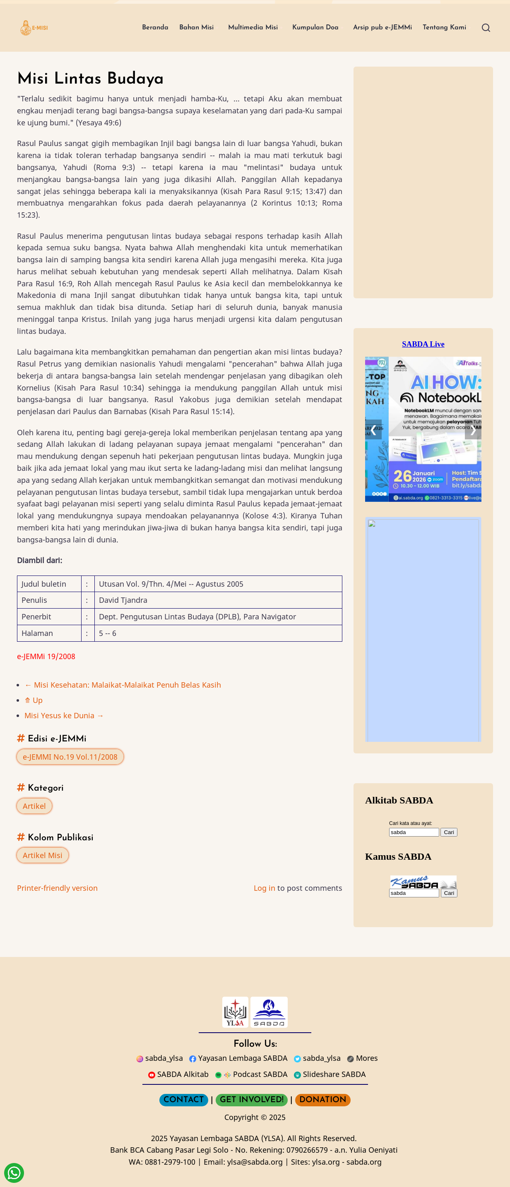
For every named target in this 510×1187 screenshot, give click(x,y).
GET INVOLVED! (252, 1100)
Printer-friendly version (57, 888)
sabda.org (364, 1162)
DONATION (322, 1100)
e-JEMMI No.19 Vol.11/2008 (70, 757)
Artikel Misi (43, 855)
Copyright (241, 1117)
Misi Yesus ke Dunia (64, 715)
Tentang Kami (441, 27)
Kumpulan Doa (299, 27)
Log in (264, 888)
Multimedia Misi (230, 27)
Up (33, 700)
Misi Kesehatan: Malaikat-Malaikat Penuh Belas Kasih (122, 685)
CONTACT (184, 1100)
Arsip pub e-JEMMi (373, 27)
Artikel (34, 806)
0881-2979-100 (170, 1162)
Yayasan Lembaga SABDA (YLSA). (227, 1138)
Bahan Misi (167, 27)
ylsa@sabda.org (255, 1162)
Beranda (122, 27)
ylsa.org (326, 1162)
